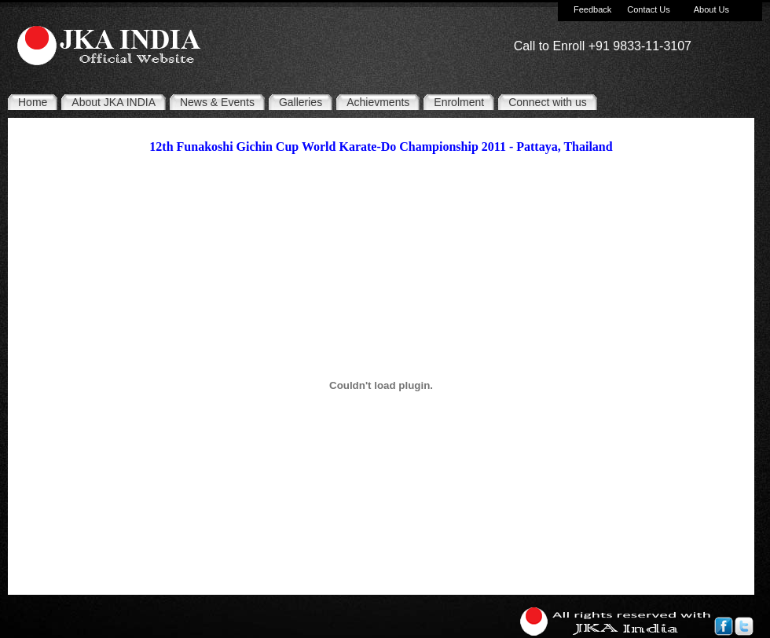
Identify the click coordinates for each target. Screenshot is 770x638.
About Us (711, 9)
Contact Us (648, 9)
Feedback (592, 9)
